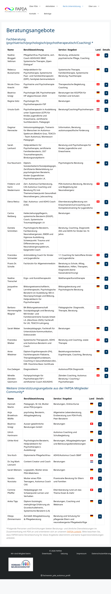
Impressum (81, 553)
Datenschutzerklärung (101, 553)
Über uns (95, 6)
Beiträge (47, 13)
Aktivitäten (53, 6)
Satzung (64, 553)
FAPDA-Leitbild (74, 531)
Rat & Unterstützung (74, 6)
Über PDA (36, 6)
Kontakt (35, 13)
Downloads (47, 553)
